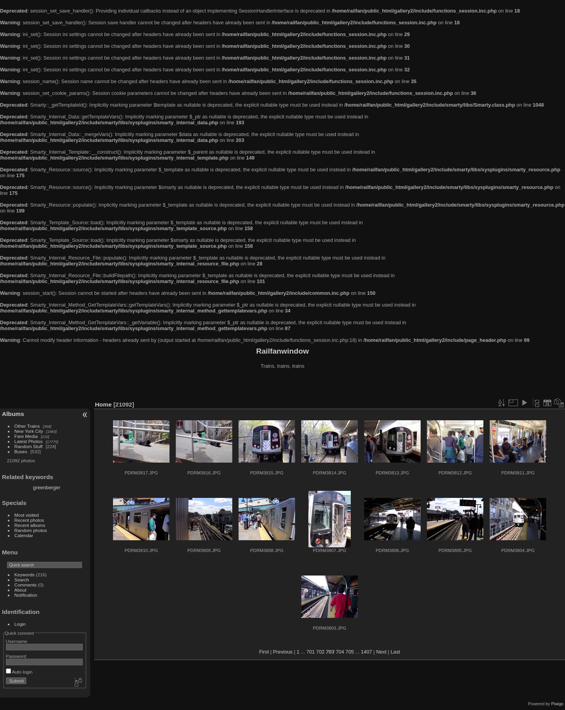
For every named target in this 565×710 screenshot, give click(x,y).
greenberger (46, 487)
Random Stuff (29, 446)
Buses (21, 451)
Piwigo (557, 703)
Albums (13, 413)
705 (350, 652)
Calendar (24, 535)
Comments (26, 584)
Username (16, 641)
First (264, 652)
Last (395, 652)
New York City (29, 431)
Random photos (31, 530)
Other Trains (27, 426)
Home (103, 404)
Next (381, 652)
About (21, 589)
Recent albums (30, 525)
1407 (366, 652)
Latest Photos (29, 441)
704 (340, 652)
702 (320, 652)
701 (310, 652)
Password (16, 656)
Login (20, 623)
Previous (283, 652)
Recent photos (29, 520)
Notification (26, 594)
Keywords (25, 574)
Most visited (27, 515)
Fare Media (26, 436)
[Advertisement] (282, 386)
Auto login (19, 671)
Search (22, 579)
